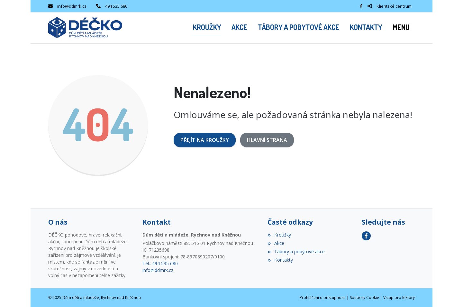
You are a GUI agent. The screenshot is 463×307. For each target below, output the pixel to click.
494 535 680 (116, 6)
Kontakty (280, 260)
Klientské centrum (394, 6)
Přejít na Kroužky (204, 140)
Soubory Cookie (364, 297)
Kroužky (279, 235)
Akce (276, 243)
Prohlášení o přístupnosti (323, 297)
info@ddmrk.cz (71, 6)
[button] (401, 28)
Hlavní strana (267, 140)
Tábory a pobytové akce (296, 251)
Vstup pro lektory (399, 297)
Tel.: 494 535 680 (160, 263)
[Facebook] (361, 6)
